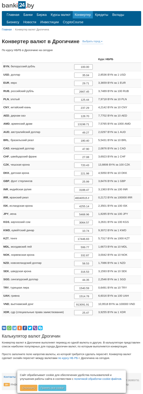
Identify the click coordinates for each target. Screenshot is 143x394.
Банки (28, 15)
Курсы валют (60, 15)
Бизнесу (13, 22)
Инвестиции (49, 22)
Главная (13, 15)
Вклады (118, 15)
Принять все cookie (52, 387)
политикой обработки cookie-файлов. (98, 378)
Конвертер (83, 15)
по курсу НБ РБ (68, 358)
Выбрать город (92, 41)
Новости (29, 22)
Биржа (42, 15)
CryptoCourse (73, 22)
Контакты (10, 376)
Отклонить (28, 387)
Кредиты (101, 15)
